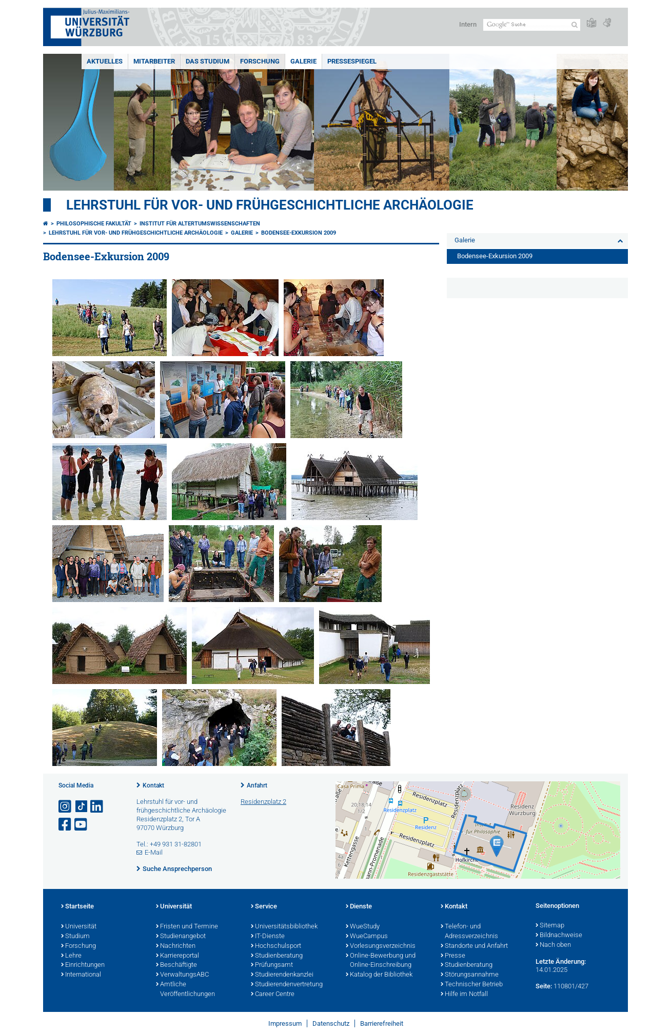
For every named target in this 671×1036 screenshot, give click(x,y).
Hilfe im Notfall (464, 994)
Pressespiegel (352, 61)
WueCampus (367, 936)
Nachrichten (175, 946)
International (81, 975)
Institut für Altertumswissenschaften (200, 223)
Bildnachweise (559, 935)
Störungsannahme (470, 975)
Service (264, 906)
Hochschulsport (276, 946)
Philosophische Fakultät (93, 223)
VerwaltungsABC (182, 975)
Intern (468, 24)
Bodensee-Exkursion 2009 (298, 233)
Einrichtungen (83, 965)
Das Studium (207, 61)
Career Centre (272, 994)
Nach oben (553, 945)
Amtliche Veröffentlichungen (185, 989)
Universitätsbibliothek (284, 926)
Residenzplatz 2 (263, 801)
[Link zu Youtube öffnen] (81, 825)
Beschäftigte (176, 965)
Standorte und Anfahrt (474, 946)
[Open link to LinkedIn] (97, 807)
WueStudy (363, 926)
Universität (78, 926)
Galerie (303, 61)
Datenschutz (330, 1023)
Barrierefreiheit (381, 1023)
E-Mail (154, 852)
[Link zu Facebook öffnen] (65, 825)
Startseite (77, 906)
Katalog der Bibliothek (379, 975)
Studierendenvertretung (287, 984)
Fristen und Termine (187, 926)
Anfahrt (257, 785)
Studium (75, 936)
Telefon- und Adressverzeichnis (469, 931)
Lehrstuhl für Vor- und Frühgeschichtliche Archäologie (269, 205)
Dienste (359, 906)
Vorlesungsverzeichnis (381, 946)
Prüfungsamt (272, 965)
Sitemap (550, 925)
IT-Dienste (268, 936)
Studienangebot (181, 936)
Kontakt (153, 785)
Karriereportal (177, 956)
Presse (453, 956)
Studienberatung (277, 956)
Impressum (285, 1023)
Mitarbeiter (154, 61)
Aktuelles (105, 61)
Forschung (260, 61)
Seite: (544, 986)
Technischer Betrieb (472, 984)
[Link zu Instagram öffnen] (65, 807)
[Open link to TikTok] (81, 807)
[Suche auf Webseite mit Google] (531, 25)
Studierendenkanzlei (282, 975)
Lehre (71, 956)
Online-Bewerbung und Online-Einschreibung (381, 960)
